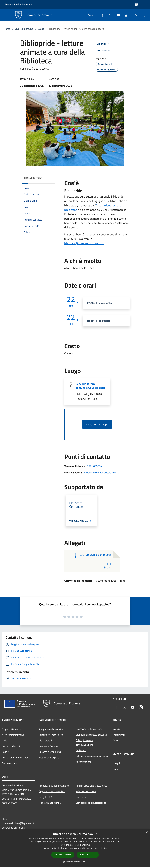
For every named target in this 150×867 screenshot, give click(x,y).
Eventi (41, 29)
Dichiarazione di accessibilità (91, 803)
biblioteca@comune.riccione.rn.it (84, 243)
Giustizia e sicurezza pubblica (91, 734)
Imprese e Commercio (50, 746)
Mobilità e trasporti (49, 757)
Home (7, 29)
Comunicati (119, 735)
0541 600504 (94, 466)
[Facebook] (101, 15)
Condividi (103, 44)
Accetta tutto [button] (63, 854)
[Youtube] (117, 15)
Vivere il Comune (24, 29)
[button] (75, 861)
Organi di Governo (11, 729)
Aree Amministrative (13, 735)
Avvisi (116, 740)
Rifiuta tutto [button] (87, 854)
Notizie (116, 729)
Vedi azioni (104, 50)
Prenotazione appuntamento (54, 786)
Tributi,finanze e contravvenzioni (84, 742)
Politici (5, 752)
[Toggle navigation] (6, 15)
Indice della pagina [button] (33, 177)
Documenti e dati (11, 763)
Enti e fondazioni (11, 746)
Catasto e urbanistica (50, 752)
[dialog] (75, 848)
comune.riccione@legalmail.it (18, 823)
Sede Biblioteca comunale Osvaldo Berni (91, 386)
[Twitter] (109, 15)
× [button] (146, 832)
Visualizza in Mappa (97, 424)
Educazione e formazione (89, 729)
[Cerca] (143, 15)
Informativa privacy (86, 791)
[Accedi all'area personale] (136, 4)
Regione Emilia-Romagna (18, 4)
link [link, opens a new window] (105, 848)
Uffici (4, 740)
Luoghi (116, 763)
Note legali (81, 797)
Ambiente (81, 750)
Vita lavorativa (46, 740)
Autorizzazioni (83, 762)
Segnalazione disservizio (52, 791)
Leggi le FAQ (45, 797)
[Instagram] (125, 15)
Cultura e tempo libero (51, 735)
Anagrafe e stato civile (51, 729)
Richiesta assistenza (50, 803)
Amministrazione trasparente (91, 786)
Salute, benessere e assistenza (92, 756)
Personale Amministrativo (16, 757)
